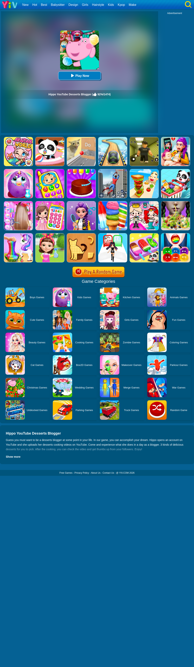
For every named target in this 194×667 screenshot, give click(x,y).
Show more (13, 456)
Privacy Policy (81, 473)
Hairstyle (98, 4)
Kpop (121, 4)
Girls (85, 4)
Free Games (65, 473)
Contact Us (108, 473)
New (25, 4)
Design (73, 4)
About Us (95, 473)
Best (44, 4)
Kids (111, 4)
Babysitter (58, 4)
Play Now (79, 75)
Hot (34, 4)
